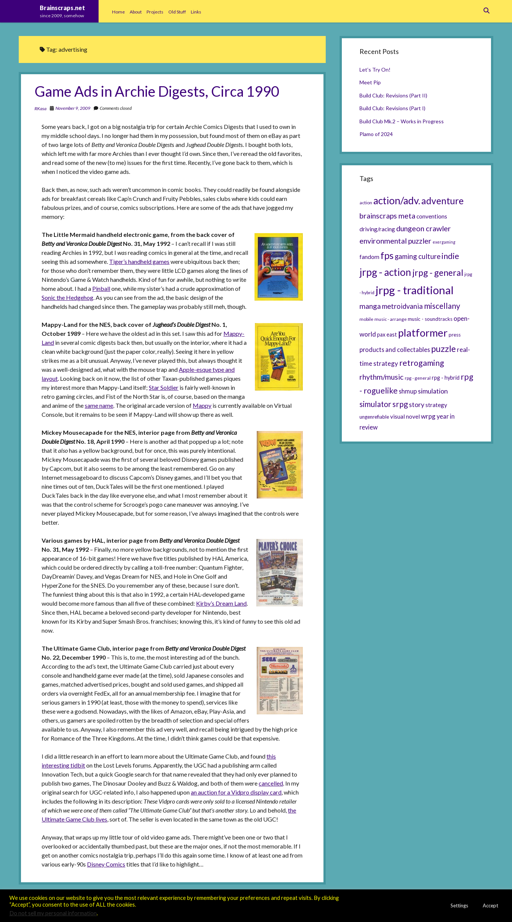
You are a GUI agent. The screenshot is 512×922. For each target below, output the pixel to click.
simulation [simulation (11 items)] (433, 391)
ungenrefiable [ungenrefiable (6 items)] (374, 417)
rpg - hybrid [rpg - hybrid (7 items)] (446, 377)
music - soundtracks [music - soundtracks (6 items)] (430, 319)
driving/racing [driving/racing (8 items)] (377, 229)
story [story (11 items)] (416, 404)
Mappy (202, 405)
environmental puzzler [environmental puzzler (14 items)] (395, 240)
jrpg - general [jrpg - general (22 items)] (437, 272)
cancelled (271, 783)
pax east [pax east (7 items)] (387, 334)
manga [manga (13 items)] (370, 306)
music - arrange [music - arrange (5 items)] (390, 319)
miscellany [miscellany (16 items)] (442, 305)
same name (99, 405)
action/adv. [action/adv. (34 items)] (396, 201)
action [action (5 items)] (365, 202)
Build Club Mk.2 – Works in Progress (401, 121)
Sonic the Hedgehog (67, 297)
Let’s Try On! (375, 69)
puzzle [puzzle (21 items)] (443, 348)
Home (118, 12)
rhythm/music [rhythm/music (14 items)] (381, 376)
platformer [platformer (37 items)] (423, 332)
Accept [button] (490, 906)
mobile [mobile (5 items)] (366, 319)
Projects (155, 12)
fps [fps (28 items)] (387, 255)
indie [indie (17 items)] (450, 256)
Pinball (101, 288)
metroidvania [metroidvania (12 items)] (402, 306)
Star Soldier (163, 387)
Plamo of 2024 (376, 134)
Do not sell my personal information (53, 913)
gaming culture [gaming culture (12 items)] (417, 256)
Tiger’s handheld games (139, 261)
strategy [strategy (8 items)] (436, 404)
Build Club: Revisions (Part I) (392, 108)
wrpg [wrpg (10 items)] (428, 416)
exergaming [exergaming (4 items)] (444, 241)
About (136, 12)
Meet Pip (370, 82)
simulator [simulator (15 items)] (375, 404)
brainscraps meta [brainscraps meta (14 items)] (387, 215)
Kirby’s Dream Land (221, 603)
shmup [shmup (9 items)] (408, 391)
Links (196, 12)
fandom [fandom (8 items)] (369, 256)
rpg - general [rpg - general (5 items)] (418, 378)
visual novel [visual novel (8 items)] (405, 416)
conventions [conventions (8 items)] (431, 216)
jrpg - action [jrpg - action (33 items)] (385, 272)
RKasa (40, 108)
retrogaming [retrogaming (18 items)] (421, 363)
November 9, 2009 (72, 108)
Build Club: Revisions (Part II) (393, 95)
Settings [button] (459, 906)
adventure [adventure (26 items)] (442, 200)
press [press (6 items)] (455, 335)
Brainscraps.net (62, 7)
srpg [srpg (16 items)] (400, 404)
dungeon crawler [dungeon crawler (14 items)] (423, 228)
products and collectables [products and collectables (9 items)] (394, 349)
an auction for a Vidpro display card (236, 792)
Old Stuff (177, 12)
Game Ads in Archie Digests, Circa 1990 (156, 91)
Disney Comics (106, 864)
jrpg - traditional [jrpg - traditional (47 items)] (415, 289)
